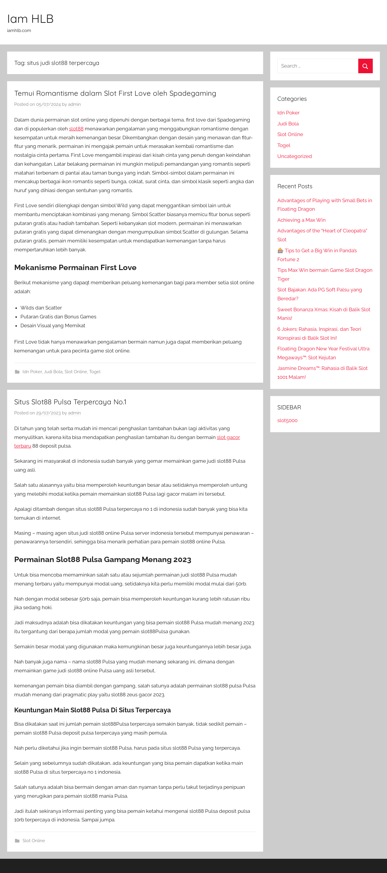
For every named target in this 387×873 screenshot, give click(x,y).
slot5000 (287, 420)
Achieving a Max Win (301, 220)
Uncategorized (294, 156)
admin (74, 104)
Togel (94, 371)
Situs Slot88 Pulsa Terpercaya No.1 (70, 401)
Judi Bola (53, 371)
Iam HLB (30, 18)
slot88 (76, 129)
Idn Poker (32, 371)
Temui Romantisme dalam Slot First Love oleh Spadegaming (115, 93)
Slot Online (76, 371)
